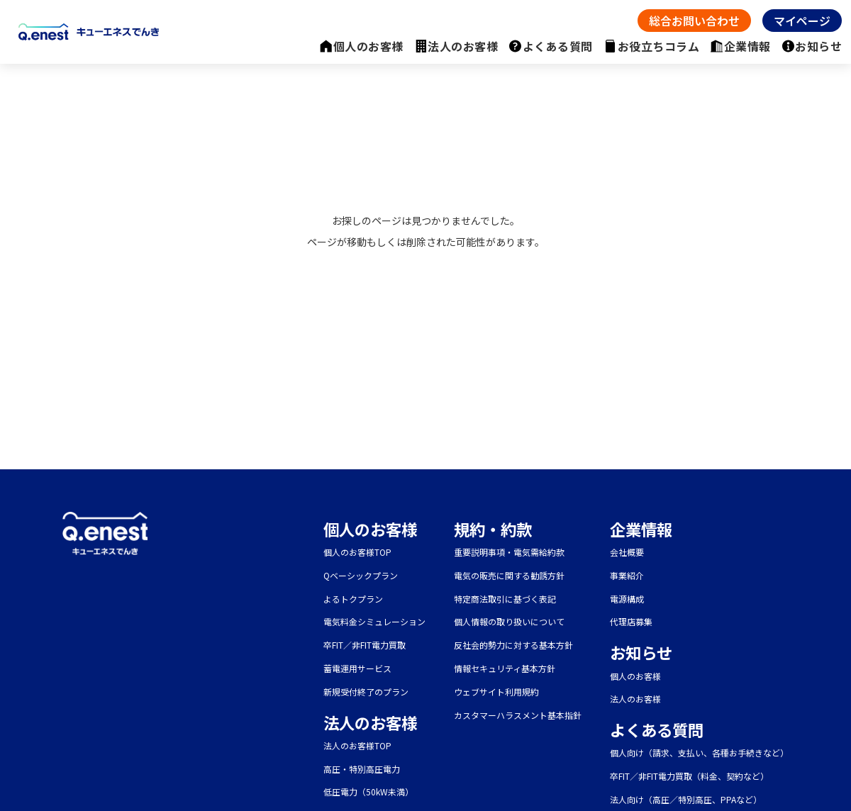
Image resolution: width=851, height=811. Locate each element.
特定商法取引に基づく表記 (505, 599)
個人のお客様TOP (357, 552)
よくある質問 (558, 46)
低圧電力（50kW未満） (368, 791)
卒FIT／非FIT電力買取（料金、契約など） (689, 776)
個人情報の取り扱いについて (509, 621)
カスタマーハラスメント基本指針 (518, 715)
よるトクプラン (353, 599)
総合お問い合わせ (694, 20)
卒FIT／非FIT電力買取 (364, 645)
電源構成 (627, 599)
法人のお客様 (463, 46)
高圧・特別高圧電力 (361, 769)
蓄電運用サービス (357, 668)
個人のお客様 (368, 46)
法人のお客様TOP (357, 745)
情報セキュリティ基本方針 (504, 668)
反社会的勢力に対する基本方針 (513, 645)
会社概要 (627, 552)
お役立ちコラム (659, 46)
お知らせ (818, 46)
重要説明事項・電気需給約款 (509, 552)
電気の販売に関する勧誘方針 (509, 575)
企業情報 (747, 46)
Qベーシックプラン (360, 575)
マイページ (802, 20)
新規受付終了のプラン (365, 692)
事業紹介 (627, 575)
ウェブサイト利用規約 (496, 692)
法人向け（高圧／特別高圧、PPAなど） (686, 799)
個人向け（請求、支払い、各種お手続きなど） (699, 752)
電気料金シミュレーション (374, 621)
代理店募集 (631, 621)
